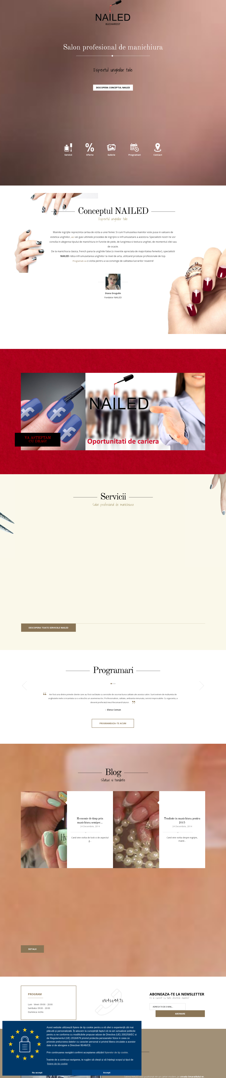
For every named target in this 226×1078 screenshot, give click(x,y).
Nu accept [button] (37, 1072)
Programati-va (79, 293)
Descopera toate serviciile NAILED (48, 660)
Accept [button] (106, 1072)
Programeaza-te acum (113, 760)
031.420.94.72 (112, 960)
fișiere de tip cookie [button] (57, 1063)
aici (73, 269)
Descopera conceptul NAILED (113, 118)
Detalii (32, 908)
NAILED (113, 32)
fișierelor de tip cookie (116, 1052)
